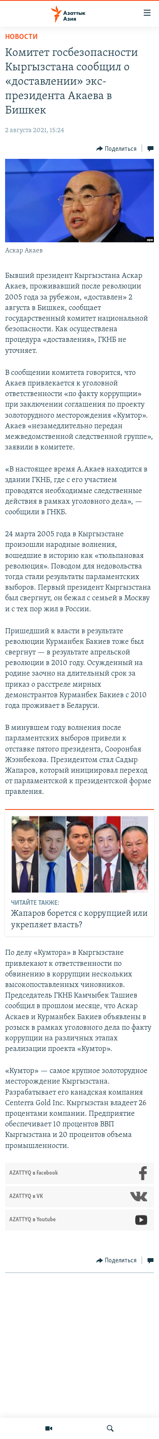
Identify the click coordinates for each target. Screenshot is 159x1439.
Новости (21, 37)
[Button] (116, 148)
